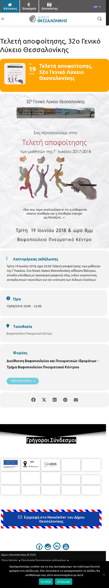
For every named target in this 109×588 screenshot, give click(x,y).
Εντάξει (46, 581)
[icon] (39, 545)
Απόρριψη (63, 581)
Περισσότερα (23, 381)
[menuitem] (97, 7)
